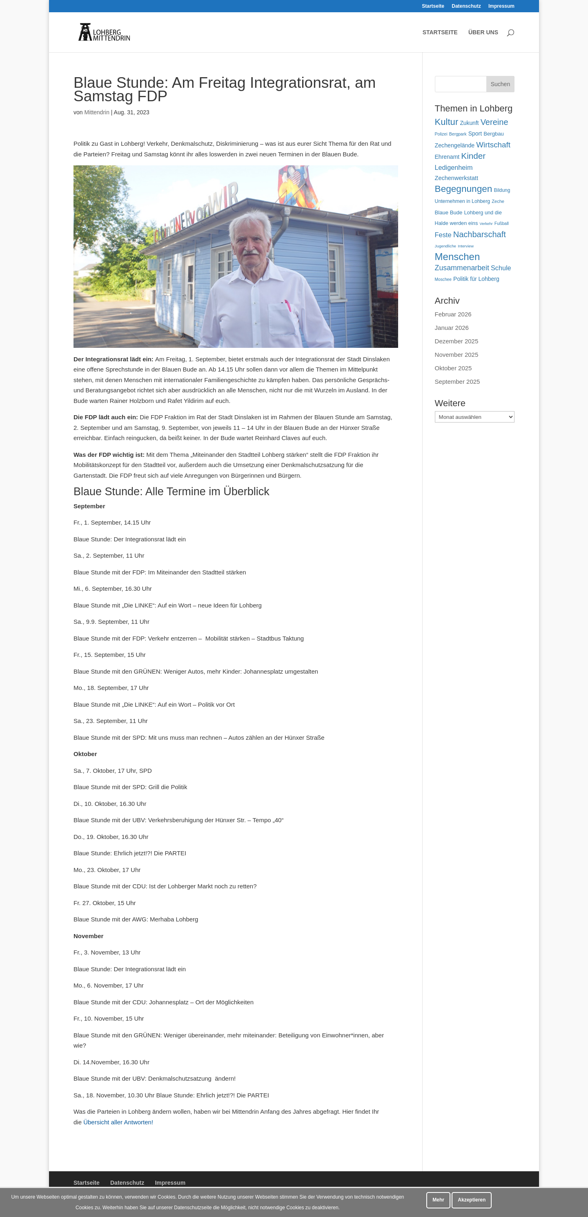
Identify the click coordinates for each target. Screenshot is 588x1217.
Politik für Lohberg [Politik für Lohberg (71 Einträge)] (476, 279)
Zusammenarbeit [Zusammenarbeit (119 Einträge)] (462, 268)
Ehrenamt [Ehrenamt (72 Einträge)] (447, 157)
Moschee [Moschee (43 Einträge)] (443, 279)
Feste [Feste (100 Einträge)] (443, 234)
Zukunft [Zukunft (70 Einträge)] (469, 123)
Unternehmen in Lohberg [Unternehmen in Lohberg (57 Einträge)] (462, 201)
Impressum (501, 6)
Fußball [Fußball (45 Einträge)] (501, 223)
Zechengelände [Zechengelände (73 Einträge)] (455, 145)
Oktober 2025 (453, 368)
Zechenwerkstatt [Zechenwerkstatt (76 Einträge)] (456, 178)
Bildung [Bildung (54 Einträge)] (502, 190)
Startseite (433, 6)
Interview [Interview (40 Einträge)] (466, 246)
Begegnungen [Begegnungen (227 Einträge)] (463, 189)
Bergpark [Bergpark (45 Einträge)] (458, 133)
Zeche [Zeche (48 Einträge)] (498, 201)
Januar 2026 (452, 327)
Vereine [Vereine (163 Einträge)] (494, 122)
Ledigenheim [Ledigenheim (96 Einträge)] (454, 167)
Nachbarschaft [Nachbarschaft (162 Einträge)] (479, 234)
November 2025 (457, 354)
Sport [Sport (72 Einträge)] (475, 133)
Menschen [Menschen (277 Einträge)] (457, 256)
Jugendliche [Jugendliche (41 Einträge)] (446, 246)
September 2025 (457, 381)
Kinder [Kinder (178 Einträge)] (473, 155)
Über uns (483, 32)
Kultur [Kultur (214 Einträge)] (447, 122)
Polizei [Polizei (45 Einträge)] (441, 133)
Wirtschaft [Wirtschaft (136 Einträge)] (493, 144)
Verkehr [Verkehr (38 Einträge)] (485, 224)
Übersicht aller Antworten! (118, 1122)
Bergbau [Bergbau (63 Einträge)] (493, 134)
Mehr (438, 1200)
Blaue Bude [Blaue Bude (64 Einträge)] (449, 212)
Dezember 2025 (457, 341)
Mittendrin (96, 112)
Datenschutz (466, 6)
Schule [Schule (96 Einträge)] (501, 267)
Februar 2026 (453, 314)
